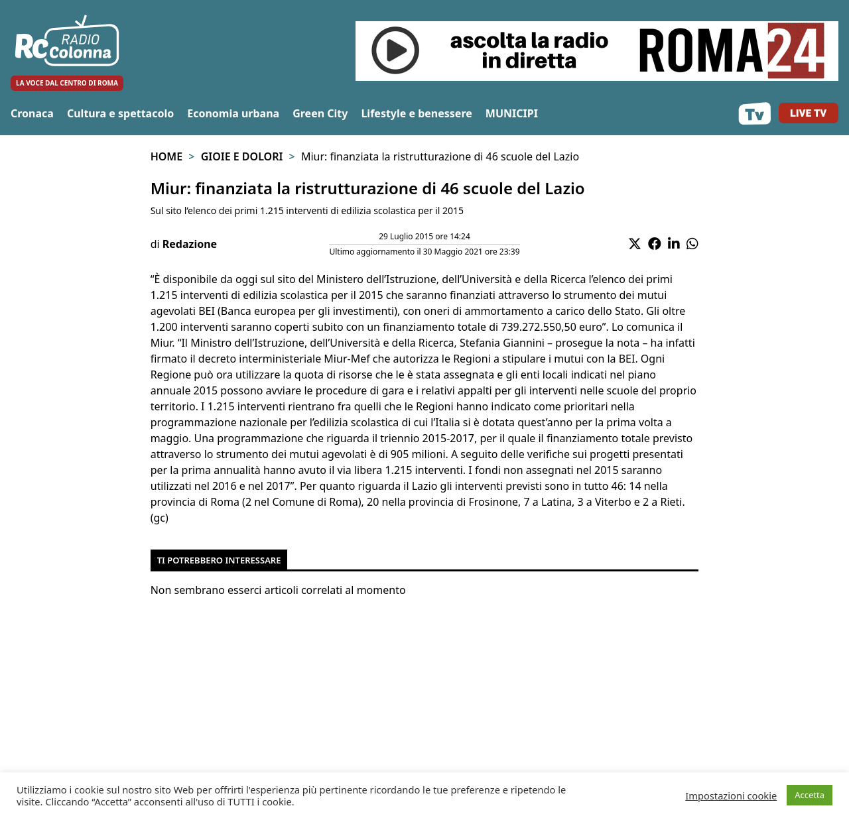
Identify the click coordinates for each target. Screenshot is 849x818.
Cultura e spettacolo (120, 113)
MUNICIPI (512, 113)
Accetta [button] (809, 795)
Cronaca (32, 113)
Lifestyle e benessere (416, 113)
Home (166, 156)
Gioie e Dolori (242, 156)
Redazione (190, 244)
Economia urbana (233, 113)
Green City (320, 113)
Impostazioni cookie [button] (731, 795)
